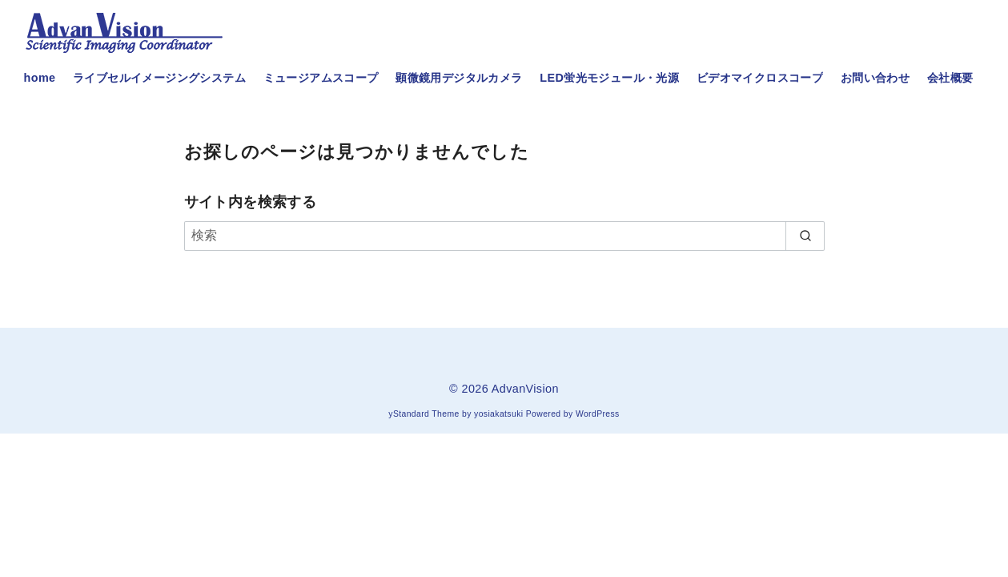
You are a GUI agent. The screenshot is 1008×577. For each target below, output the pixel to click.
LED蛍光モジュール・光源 (609, 77)
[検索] (504, 235)
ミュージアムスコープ (321, 77)
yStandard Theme (423, 414)
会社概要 (950, 77)
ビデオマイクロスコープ (760, 77)
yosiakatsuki (498, 414)
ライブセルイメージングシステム (159, 77)
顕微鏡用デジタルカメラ (459, 77)
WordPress (598, 414)
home (40, 77)
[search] (805, 235)
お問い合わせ (875, 77)
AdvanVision (525, 388)
